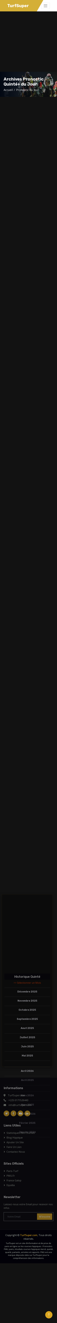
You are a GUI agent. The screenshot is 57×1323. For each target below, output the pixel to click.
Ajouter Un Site (15, 1142)
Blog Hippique (15, 1137)
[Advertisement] (28, 41)
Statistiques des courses (21, 1133)
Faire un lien (14, 1147)
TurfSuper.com (28, 1235)
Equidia (11, 1185)
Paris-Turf (12, 1171)
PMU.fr (11, 1175)
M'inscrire (44, 1216)
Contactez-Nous (16, 1151)
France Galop (14, 1180)
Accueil (8, 90)
